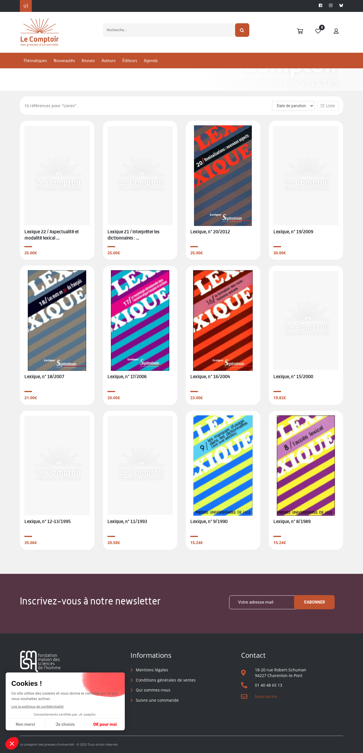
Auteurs (108, 60)
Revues (88, 60)
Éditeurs (129, 60)
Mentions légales (152, 669)
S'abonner (314, 602)
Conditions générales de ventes (166, 680)
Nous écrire (266, 696)
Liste (328, 105)
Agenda (150, 60)
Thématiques (35, 60)
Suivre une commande (157, 700)
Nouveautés (64, 60)
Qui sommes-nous (153, 690)
